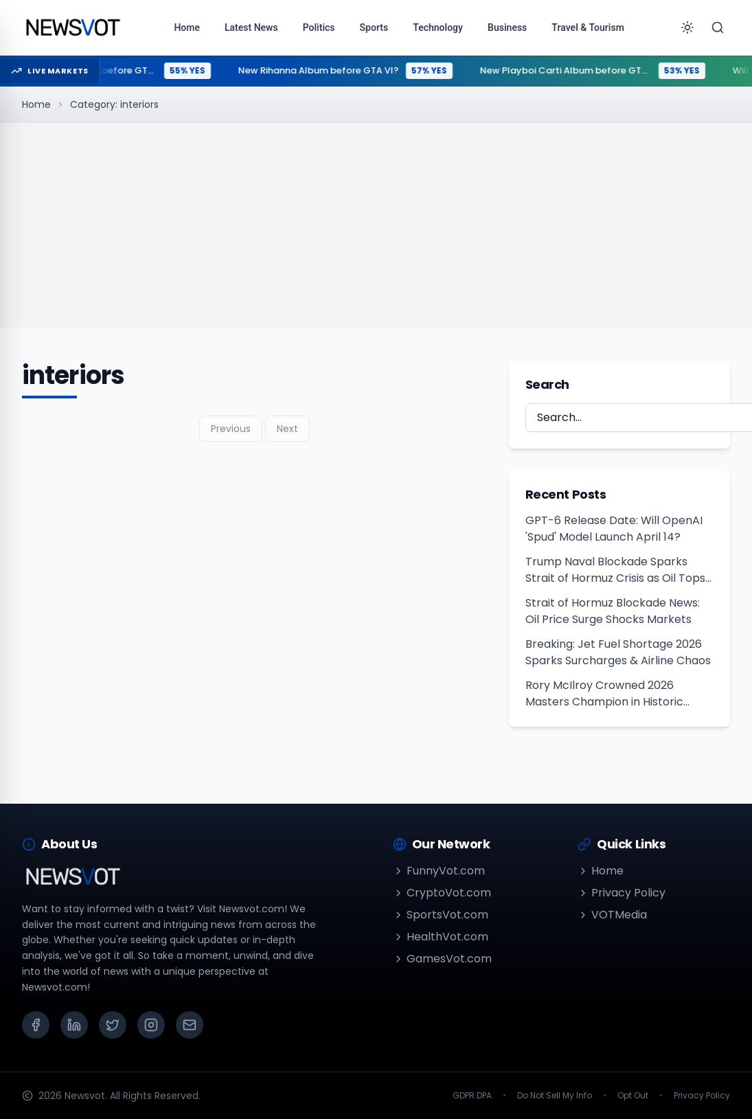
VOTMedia (612, 915)
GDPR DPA (472, 1095)
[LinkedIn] (74, 1025)
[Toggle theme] (687, 27)
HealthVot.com (440, 937)
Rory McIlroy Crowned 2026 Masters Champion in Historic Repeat (604, 693)
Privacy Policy (621, 893)
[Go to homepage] (72, 27)
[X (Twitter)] (112, 1025)
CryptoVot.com (442, 893)
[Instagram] (151, 1025)
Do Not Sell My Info (554, 1095)
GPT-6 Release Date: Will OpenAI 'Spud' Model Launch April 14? (614, 528)
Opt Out (632, 1095)
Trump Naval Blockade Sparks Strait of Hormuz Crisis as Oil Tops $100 (615, 570)
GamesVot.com (442, 959)
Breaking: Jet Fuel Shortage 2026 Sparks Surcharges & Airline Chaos (618, 652)
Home (36, 104)
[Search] (717, 27)
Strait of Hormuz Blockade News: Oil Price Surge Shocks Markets (612, 611)
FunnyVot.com (439, 871)
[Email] (189, 1025)
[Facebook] (35, 1025)
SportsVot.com (440, 915)
